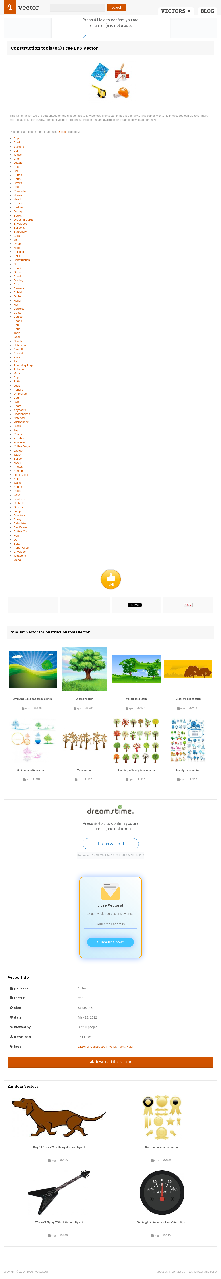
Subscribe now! (110, 942)
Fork (16, 535)
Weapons (20, 555)
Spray (17, 519)
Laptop (18, 450)
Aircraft (18, 349)
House (18, 195)
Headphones (22, 414)
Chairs (18, 434)
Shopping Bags (23, 365)
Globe (17, 296)
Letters (18, 162)
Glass (17, 272)
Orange (18, 211)
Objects (63, 131)
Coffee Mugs (22, 446)
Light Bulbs (21, 474)
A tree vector (84, 698)
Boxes (18, 203)
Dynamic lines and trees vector (32, 698)
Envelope (20, 551)
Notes (17, 247)
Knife (17, 478)
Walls (17, 482)
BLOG (207, 11)
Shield (18, 292)
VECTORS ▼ (176, 11)
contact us (178, 1271)
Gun (16, 539)
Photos (18, 466)
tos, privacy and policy (203, 1271)
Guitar (17, 312)
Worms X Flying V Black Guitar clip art (59, 1222)
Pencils (18, 389)
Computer (20, 191)
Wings (18, 154)
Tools (17, 333)
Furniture (19, 515)
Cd (15, 264)
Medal (17, 560)
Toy (16, 430)
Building (19, 251)
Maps (17, 373)
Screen (18, 470)
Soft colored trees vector (33, 770)
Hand (17, 300)
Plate (17, 357)
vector (28, 7)
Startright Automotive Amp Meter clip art (162, 1222)
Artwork (18, 353)
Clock (17, 426)
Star (16, 187)
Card (17, 142)
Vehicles (19, 308)
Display (18, 280)
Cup (16, 377)
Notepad (19, 418)
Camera (19, 288)
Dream (18, 243)
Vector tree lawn (136, 698)
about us (162, 1271)
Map (16, 239)
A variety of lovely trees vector (136, 770)
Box (16, 166)
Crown (18, 183)
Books (18, 215)
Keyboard (20, 410)
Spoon (18, 486)
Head (17, 199)
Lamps (18, 511)
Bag (16, 397)
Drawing (83, 1046)
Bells (17, 256)
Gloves (18, 507)
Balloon (18, 458)
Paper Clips (21, 547)
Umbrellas (20, 393)
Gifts (17, 158)
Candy (18, 341)
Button (18, 175)
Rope (17, 490)
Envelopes (20, 223)
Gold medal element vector (162, 1147)
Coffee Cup (21, 531)
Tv (15, 361)
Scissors (19, 369)
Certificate (20, 527)
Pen (16, 325)
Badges (18, 207)
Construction (22, 260)
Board (17, 406)
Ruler (17, 401)
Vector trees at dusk (188, 698)
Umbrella (19, 503)
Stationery (20, 231)
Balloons (19, 227)
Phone (18, 321)
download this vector (110, 1062)
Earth (17, 179)
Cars (17, 235)
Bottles (18, 316)
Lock (17, 385)
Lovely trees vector (188, 770)
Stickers (19, 146)
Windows (19, 442)
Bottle (17, 381)
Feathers (19, 499)
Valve (17, 495)
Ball (16, 150)
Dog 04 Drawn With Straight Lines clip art (59, 1147)
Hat (16, 304)
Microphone (21, 422)
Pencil (17, 268)
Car (16, 171)
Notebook (20, 345)
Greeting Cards (23, 219)
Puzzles (19, 438)
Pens (17, 329)
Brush (17, 284)
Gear (17, 337)
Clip (16, 138)
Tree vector (84, 770)
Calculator (20, 523)
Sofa (17, 543)
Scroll (17, 276)
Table (17, 454)
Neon (17, 462)
